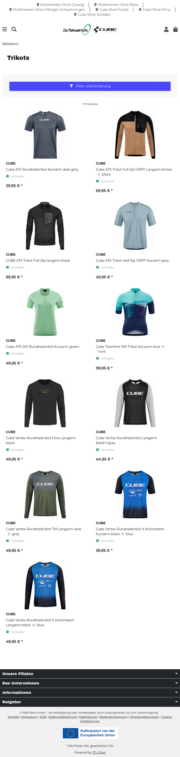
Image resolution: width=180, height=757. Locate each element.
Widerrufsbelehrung (62, 717)
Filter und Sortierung (90, 86)
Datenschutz (88, 717)
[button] (166, 29)
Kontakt (13, 717)
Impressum (29, 717)
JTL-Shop (98, 752)
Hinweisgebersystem (144, 717)
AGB (43, 717)
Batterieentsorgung (114, 717)
